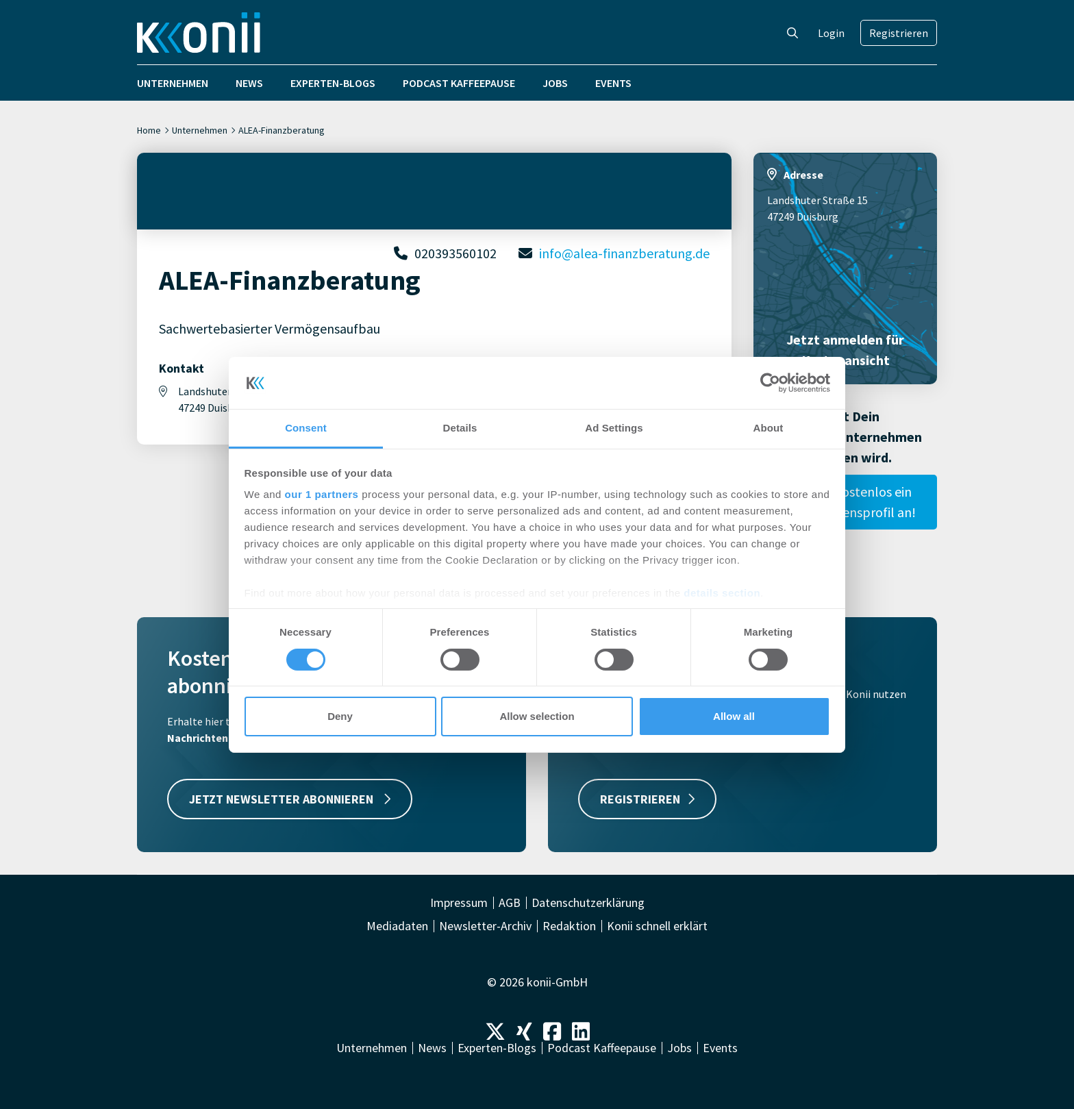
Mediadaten (397, 926)
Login (831, 33)
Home (149, 130)
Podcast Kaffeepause (459, 83)
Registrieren (898, 33)
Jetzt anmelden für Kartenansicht (845, 350)
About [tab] (768, 428)
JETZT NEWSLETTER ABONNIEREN (289, 799)
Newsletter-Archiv (485, 926)
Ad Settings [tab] (613, 428)
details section (722, 593)
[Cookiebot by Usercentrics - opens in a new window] (770, 383)
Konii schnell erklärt (657, 926)
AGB (510, 903)
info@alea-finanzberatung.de (624, 253)
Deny (340, 716)
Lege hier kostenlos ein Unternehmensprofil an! (845, 502)
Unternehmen (172, 83)
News (249, 83)
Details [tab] (460, 428)
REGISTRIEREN (647, 799)
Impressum (459, 903)
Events (613, 83)
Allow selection (536, 716)
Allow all (734, 716)
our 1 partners (322, 494)
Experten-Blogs (332, 83)
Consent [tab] (306, 428)
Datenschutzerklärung (588, 903)
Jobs (555, 83)
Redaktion (569, 926)
